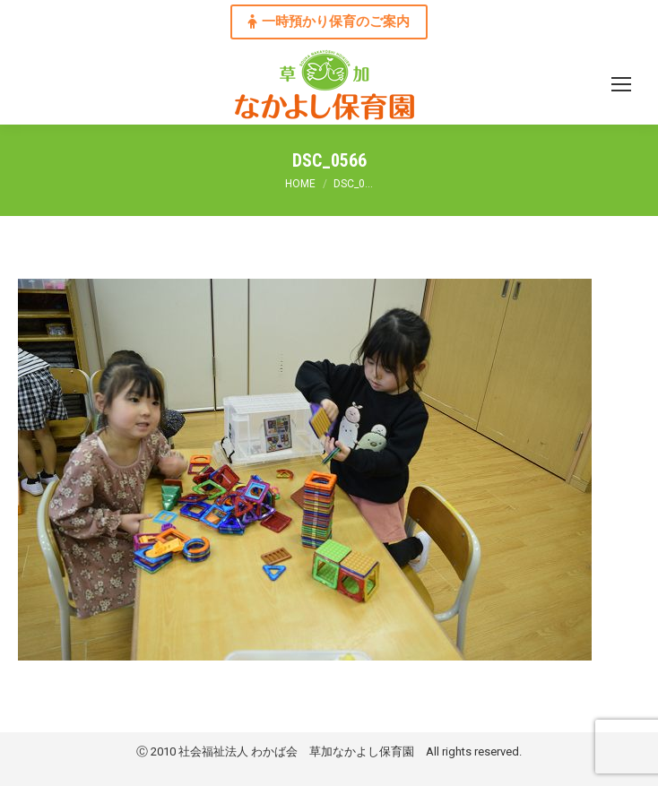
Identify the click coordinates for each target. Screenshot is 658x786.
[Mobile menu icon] (621, 84)
